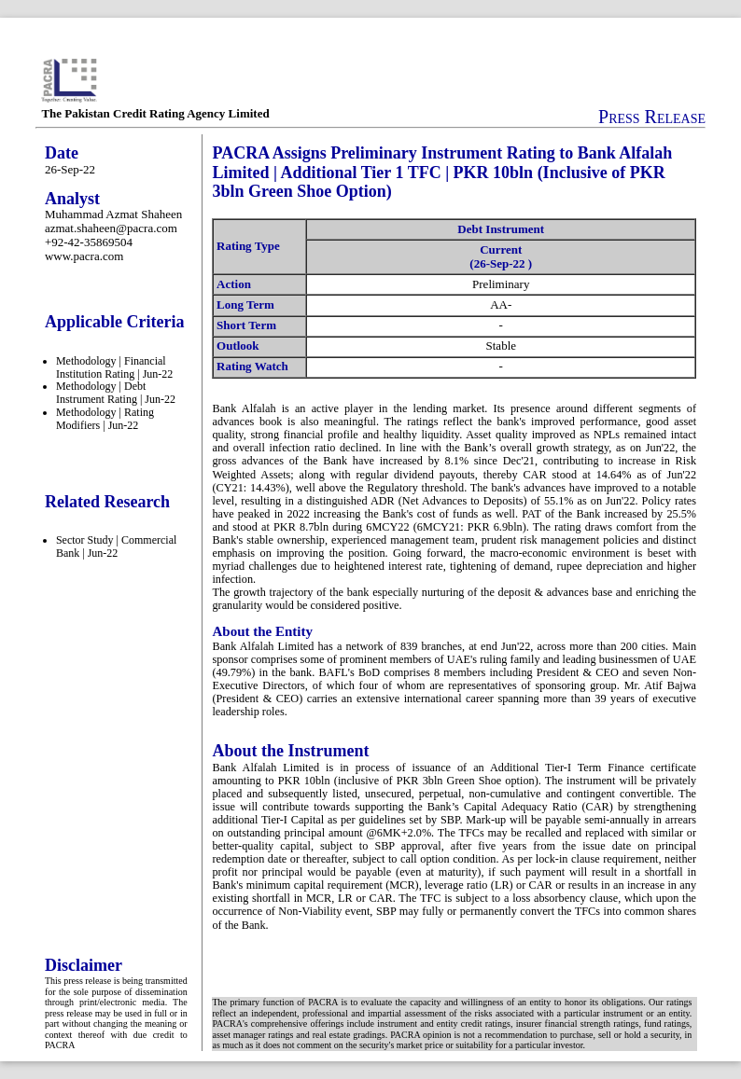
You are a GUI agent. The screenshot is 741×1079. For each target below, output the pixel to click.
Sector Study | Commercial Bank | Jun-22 (116, 546)
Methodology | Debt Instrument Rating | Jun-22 (115, 393)
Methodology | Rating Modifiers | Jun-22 (105, 419)
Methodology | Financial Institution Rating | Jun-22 (114, 367)
